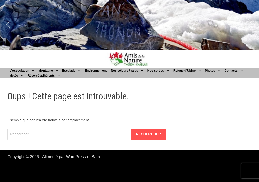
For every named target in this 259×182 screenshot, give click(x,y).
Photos (210, 70)
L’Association (19, 70)
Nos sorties (155, 70)
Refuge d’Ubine (184, 70)
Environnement (96, 70)
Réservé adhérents (41, 75)
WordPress (76, 157)
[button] (8, 25)
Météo (13, 75)
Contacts (231, 70)
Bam (96, 157)
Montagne (45, 70)
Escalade (68, 70)
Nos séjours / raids (124, 70)
